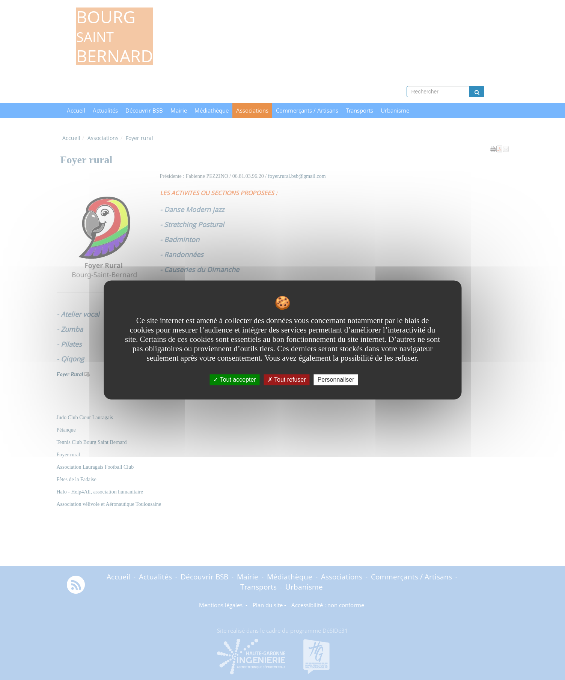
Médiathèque (211, 110)
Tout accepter (234, 379)
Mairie (178, 110)
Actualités (105, 110)
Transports (359, 110)
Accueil (76, 110)
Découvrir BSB (144, 110)
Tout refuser (287, 379)
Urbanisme (395, 110)
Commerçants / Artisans (307, 110)
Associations (252, 110)
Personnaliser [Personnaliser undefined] (336, 379)
